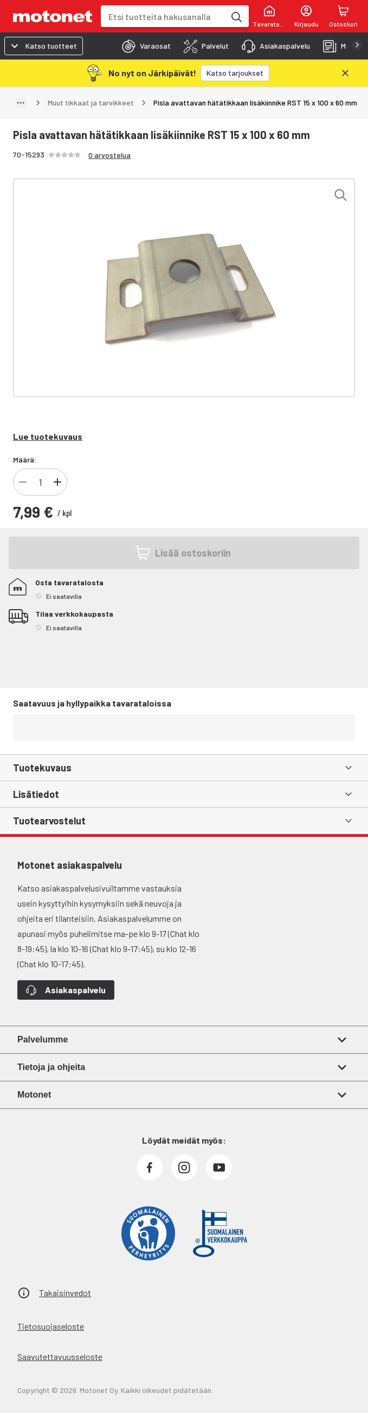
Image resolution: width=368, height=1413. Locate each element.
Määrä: (24, 459)
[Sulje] (345, 73)
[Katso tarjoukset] (235, 73)
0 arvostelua (109, 155)
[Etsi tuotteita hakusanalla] (236, 16)
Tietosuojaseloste (50, 1326)
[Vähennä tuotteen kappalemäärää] (23, 482)
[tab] (143, 46)
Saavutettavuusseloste (59, 1356)
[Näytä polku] (20, 102)
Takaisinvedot (65, 1292)
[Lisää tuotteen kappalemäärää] (57, 482)
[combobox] (163, 16)
